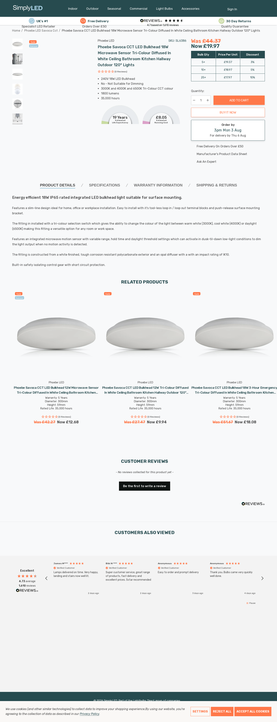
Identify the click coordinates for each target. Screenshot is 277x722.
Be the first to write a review (144, 486)
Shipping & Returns (216, 185)
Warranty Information (158, 185)
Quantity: (197, 91)
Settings (200, 711)
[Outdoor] (92, 9)
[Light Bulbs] (164, 9)
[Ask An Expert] (228, 162)
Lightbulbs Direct (143, 700)
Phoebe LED (106, 40)
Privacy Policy (89, 714)
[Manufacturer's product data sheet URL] (228, 154)
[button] (112, 72)
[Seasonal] (114, 9)
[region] (154, 578)
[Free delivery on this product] (228, 146)
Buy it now (228, 112)
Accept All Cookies (252, 711)
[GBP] (262, 8)
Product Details (57, 185)
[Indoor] (73, 9)
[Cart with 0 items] (253, 7)
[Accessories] (190, 9)
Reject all (222, 711)
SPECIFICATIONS (104, 185)
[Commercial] (138, 9)
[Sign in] (232, 7)
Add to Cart (239, 100)
